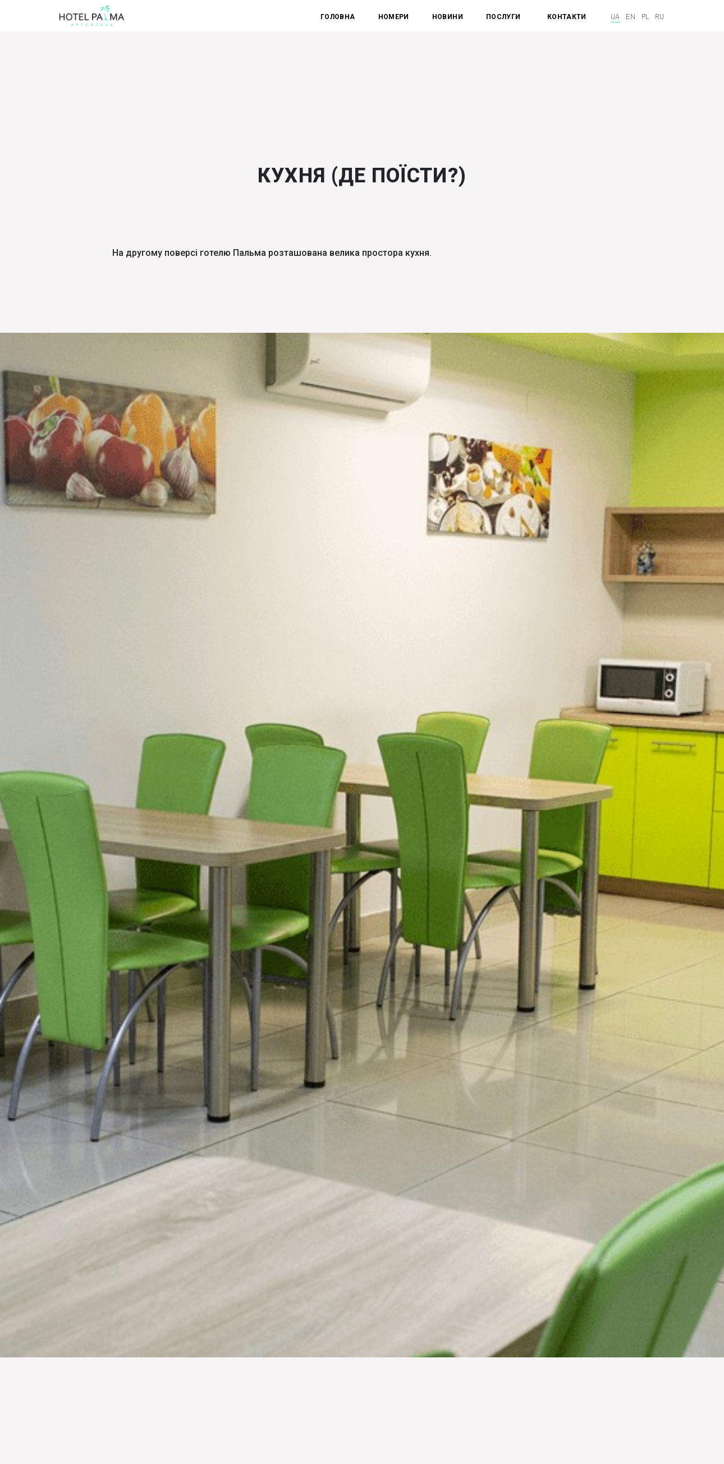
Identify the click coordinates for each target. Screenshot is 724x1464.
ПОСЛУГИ (504, 17)
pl (645, 17)
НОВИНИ (447, 17)
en (630, 17)
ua (615, 17)
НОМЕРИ (393, 17)
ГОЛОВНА (337, 17)
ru (660, 17)
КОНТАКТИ (566, 17)
